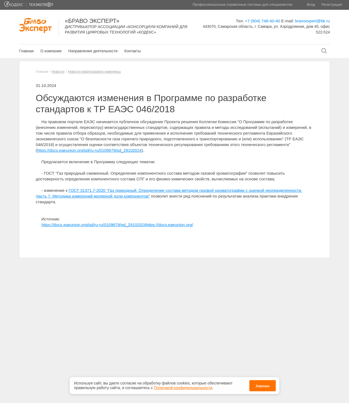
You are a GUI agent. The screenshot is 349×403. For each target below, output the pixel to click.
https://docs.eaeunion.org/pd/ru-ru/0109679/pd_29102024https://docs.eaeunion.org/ (117, 224)
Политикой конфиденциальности (183, 386)
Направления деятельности (93, 51)
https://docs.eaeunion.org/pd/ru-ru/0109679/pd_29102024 (89, 150)
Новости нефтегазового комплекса (94, 72)
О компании (50, 51)
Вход (311, 4)
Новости (58, 72)
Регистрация (331, 4)
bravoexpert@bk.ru (312, 21)
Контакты (132, 51)
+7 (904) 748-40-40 (262, 21)
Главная (26, 51)
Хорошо (262, 385)
